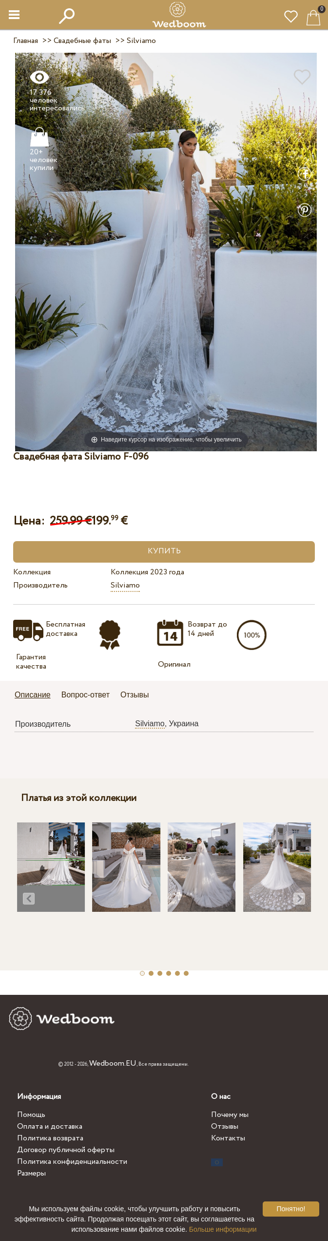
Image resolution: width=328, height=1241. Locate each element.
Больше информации (223, 1229)
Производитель (40, 585)
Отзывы (224, 1126)
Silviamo (125, 585)
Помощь (31, 1114)
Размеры (31, 1173)
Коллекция (32, 572)
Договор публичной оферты (66, 1150)
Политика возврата (50, 1138)
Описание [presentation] (33, 695)
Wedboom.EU (112, 1063)
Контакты (228, 1138)
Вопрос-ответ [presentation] (85, 695)
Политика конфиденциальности (72, 1161)
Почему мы (230, 1114)
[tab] (36, 695)
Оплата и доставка (49, 1126)
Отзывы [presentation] (134, 695)
